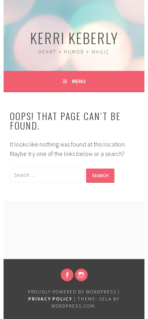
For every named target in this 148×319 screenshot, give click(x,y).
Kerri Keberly (74, 37)
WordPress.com (73, 306)
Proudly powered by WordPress (72, 292)
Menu (79, 81)
